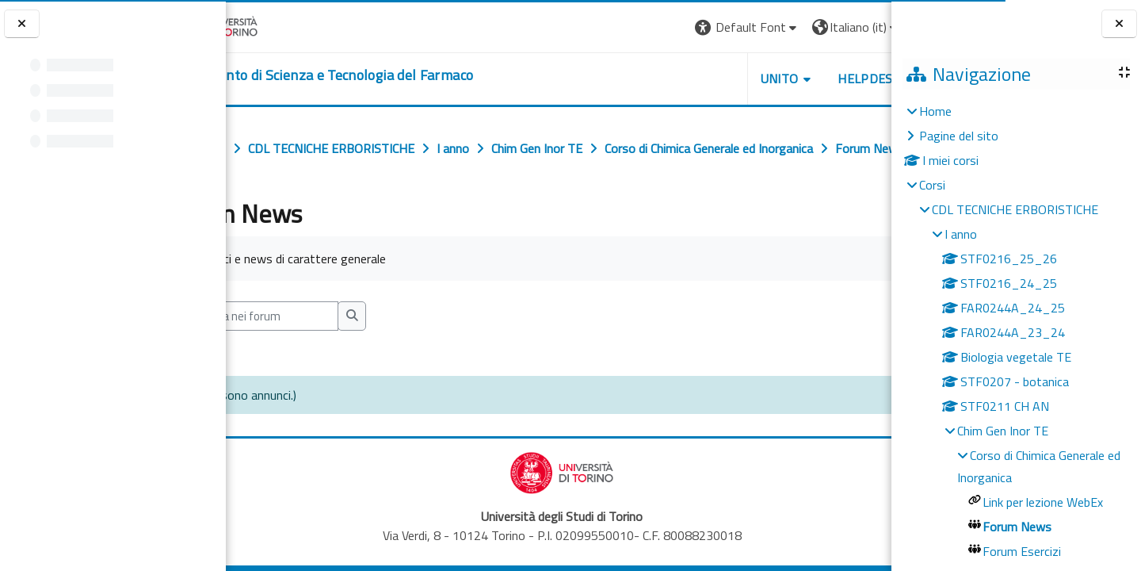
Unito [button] (706, 78)
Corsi (932, 184)
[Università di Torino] (275, 25)
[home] (384, 75)
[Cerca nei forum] (331, 351)
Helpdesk (795, 78)
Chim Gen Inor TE (1002, 430)
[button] (674, 27)
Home (935, 111)
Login (864, 26)
